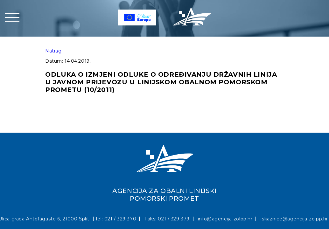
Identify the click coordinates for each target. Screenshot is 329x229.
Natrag (53, 50)
